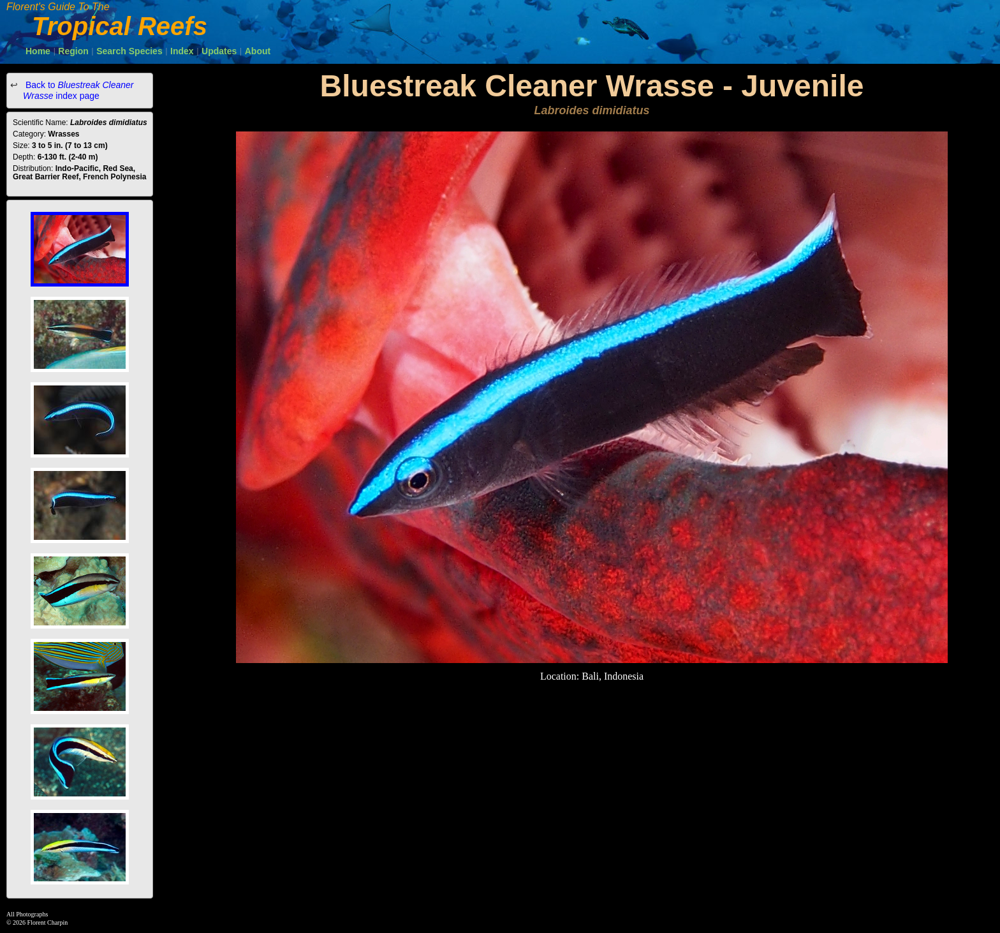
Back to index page (78, 90)
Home (38, 51)
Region (73, 51)
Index (182, 51)
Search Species (129, 51)
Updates (219, 51)
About (257, 51)
